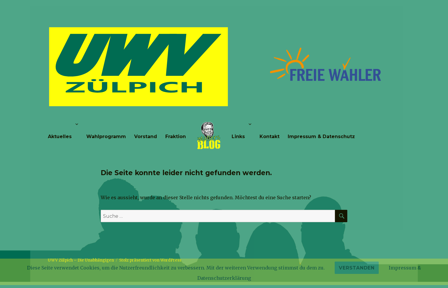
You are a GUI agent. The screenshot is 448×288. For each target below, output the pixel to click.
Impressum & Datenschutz (321, 136)
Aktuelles (60, 136)
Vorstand (145, 136)
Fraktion (175, 136)
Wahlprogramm (106, 136)
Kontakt (269, 136)
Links (238, 136)
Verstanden (357, 268)
